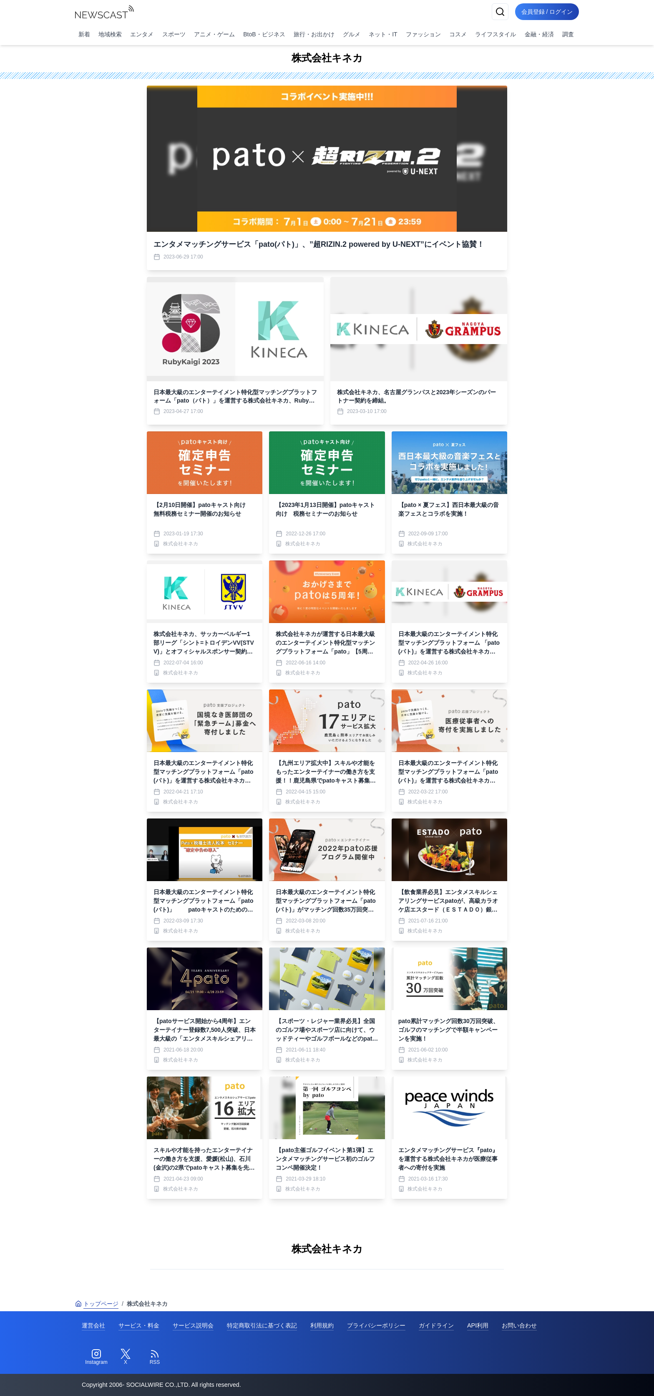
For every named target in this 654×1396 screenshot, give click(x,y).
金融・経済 (539, 34)
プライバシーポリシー (376, 1325)
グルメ (351, 34)
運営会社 (93, 1325)
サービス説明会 (193, 1325)
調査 (568, 34)
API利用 (477, 1325)
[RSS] (154, 1357)
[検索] (498, 11)
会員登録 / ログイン (546, 11)
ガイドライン (436, 1325)
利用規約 (322, 1325)
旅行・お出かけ (314, 34)
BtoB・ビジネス (264, 34)
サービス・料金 (138, 1325)
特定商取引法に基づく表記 (262, 1325)
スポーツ (174, 34)
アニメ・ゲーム (214, 34)
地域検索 (110, 34)
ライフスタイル (495, 34)
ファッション (423, 34)
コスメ (458, 34)
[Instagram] (96, 1357)
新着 (84, 34)
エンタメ (141, 34)
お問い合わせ (519, 1325)
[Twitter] (125, 1357)
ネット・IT (383, 34)
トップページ (96, 1303)
